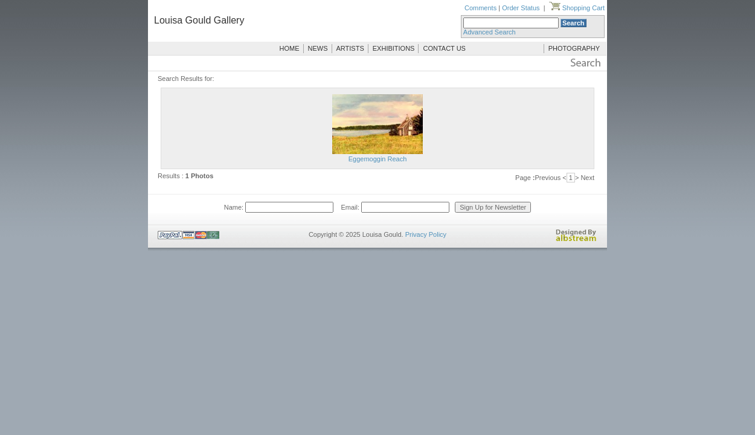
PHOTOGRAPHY (574, 48)
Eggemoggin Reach (378, 159)
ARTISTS (350, 48)
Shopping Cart (577, 7)
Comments (480, 7)
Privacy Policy (425, 234)
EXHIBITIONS (394, 48)
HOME (290, 48)
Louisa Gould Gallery (199, 20)
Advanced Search (489, 32)
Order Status (520, 7)
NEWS (318, 48)
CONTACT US (444, 48)
